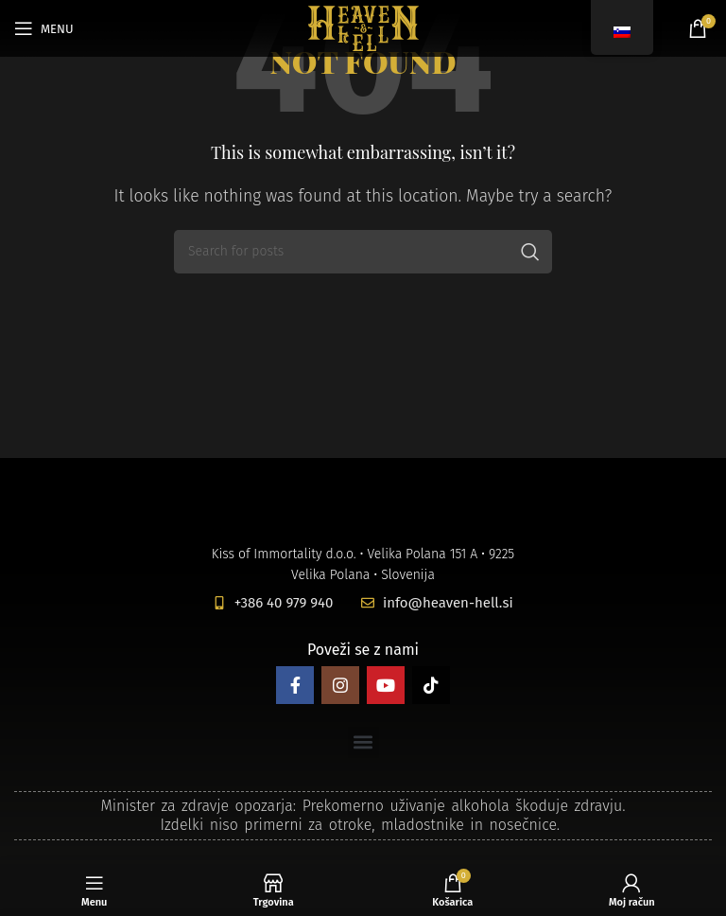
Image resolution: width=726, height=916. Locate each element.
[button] (363, 742)
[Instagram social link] (340, 685)
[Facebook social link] (295, 685)
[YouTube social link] (386, 685)
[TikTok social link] (431, 685)
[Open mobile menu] (44, 28)
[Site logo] (363, 27)
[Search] (363, 251)
